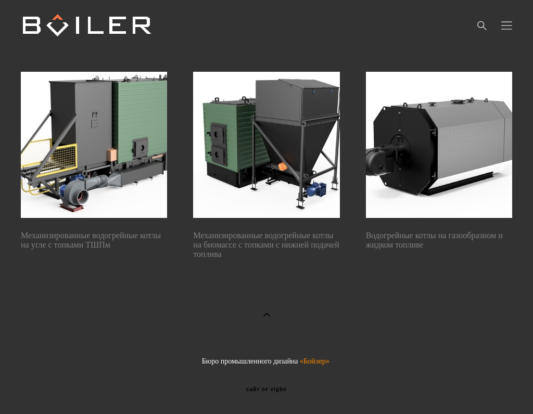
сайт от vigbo (266, 389)
